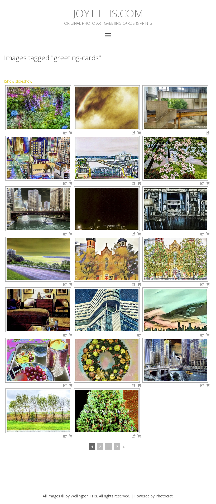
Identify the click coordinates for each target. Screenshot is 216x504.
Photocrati (165, 495)
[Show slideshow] (18, 81)
